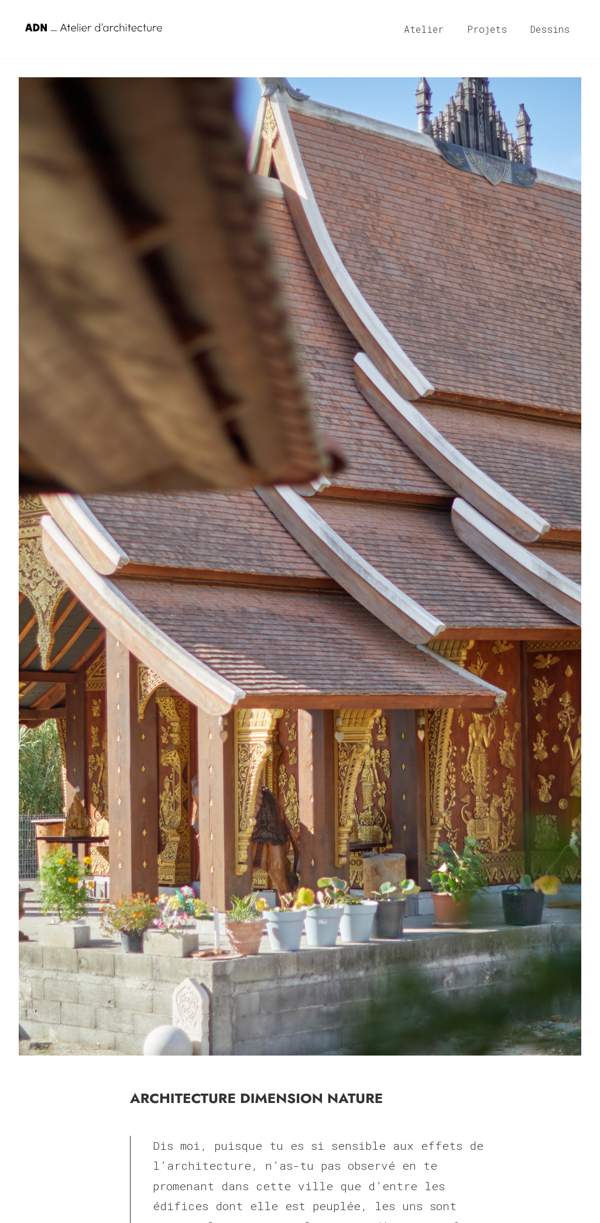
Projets (487, 29)
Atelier (424, 29)
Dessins (550, 29)
